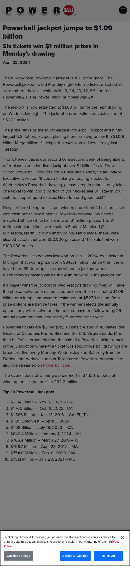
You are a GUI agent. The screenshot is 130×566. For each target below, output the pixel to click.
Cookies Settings (18, 556)
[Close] (122, 538)
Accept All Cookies (75, 556)
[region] (65, 548)
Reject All (108, 556)
